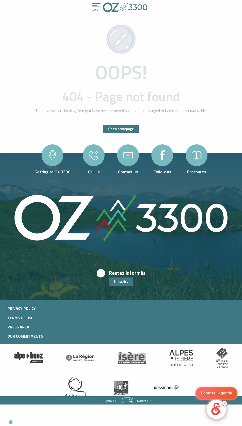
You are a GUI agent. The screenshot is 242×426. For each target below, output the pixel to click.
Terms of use (20, 318)
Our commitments (25, 336)
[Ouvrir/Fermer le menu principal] (96, 7)
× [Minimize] (224, 403)
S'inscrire (121, 281)
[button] (45, 420)
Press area (18, 327)
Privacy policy (21, 308)
